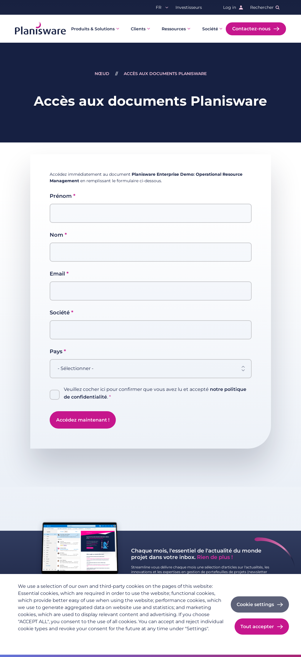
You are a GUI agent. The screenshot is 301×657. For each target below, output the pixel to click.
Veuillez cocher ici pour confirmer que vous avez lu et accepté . (155, 393)
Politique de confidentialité (45, 638)
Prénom (61, 196)
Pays (56, 351)
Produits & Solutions (93, 28)
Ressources (174, 28)
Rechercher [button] (262, 7)
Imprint (87, 638)
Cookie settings (255, 604)
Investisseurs (188, 7)
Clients (138, 28)
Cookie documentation (124, 638)
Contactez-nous (251, 28)
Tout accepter (257, 626)
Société (210, 28)
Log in (229, 7)
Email (57, 274)
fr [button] (158, 7)
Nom (56, 235)
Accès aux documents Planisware (165, 73)
